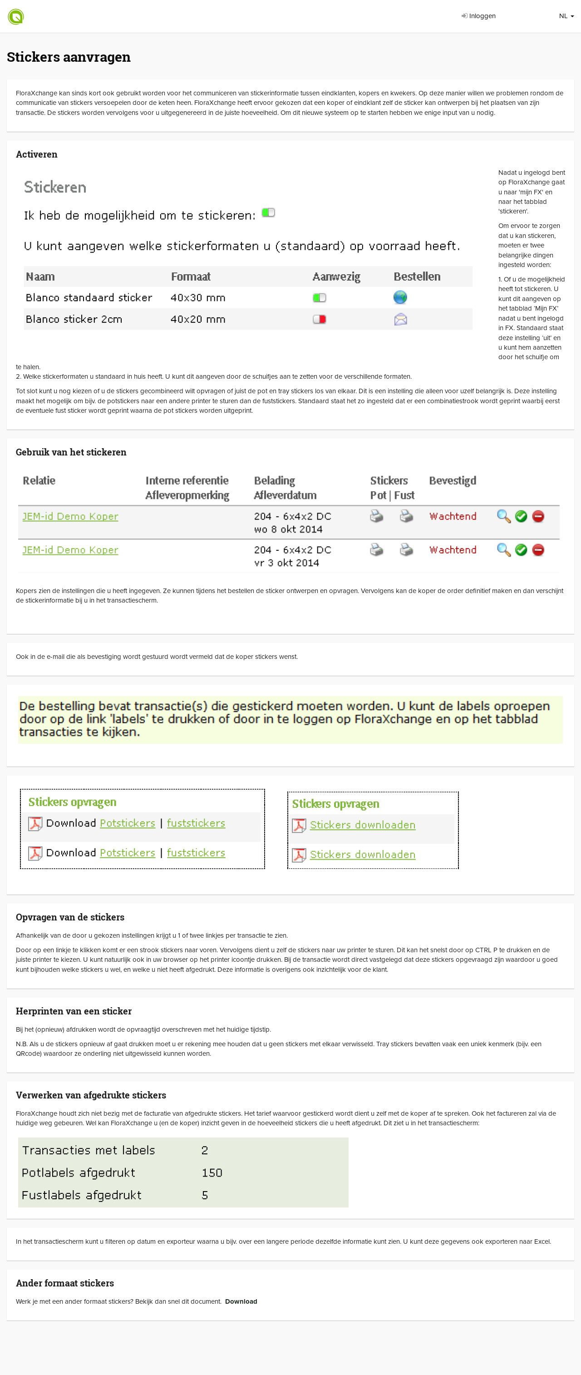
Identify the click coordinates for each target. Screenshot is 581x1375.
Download (241, 1301)
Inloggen (479, 16)
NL (566, 16)
